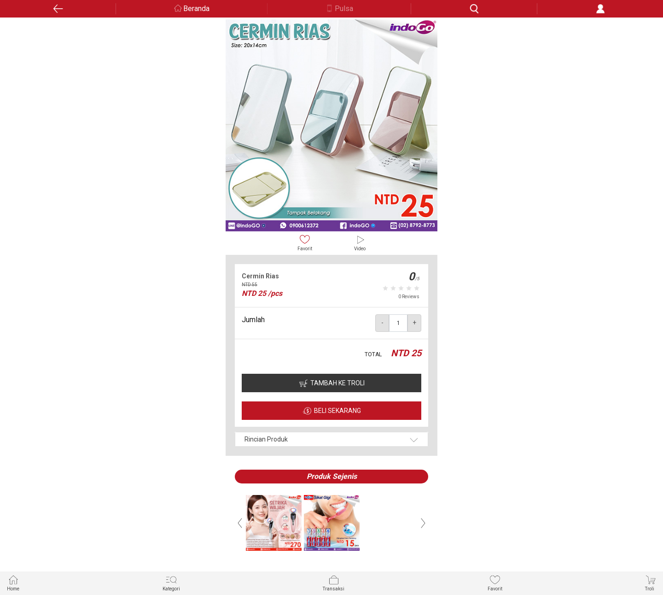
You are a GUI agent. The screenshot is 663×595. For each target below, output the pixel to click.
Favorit (304, 242)
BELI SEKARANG (337, 410)
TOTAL (373, 354)
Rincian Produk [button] (266, 439)
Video (360, 242)
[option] (331, 125)
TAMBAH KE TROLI (337, 383)
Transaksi (333, 582)
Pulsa (344, 8)
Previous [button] (239, 523)
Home (13, 582)
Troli (650, 582)
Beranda (196, 8)
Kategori (171, 582)
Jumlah (253, 319)
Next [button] (423, 523)
